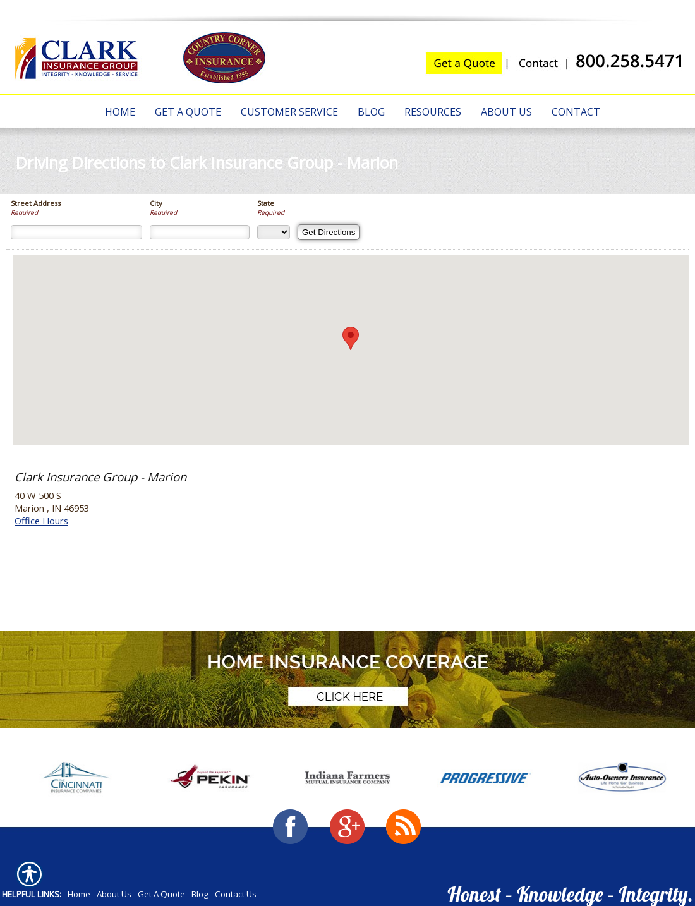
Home (79, 894)
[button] (350, 338)
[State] (273, 232)
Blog (199, 894)
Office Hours (41, 520)
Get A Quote (161, 894)
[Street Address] (76, 232)
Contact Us (236, 894)
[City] (200, 232)
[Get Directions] (329, 232)
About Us (114, 894)
